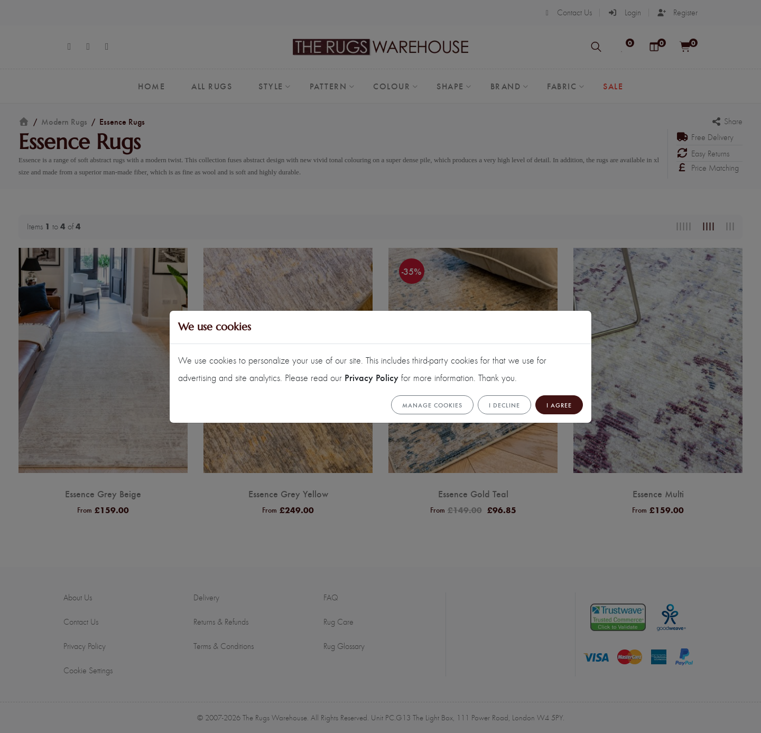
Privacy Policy (371, 377)
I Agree (559, 405)
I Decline (504, 405)
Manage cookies (432, 405)
